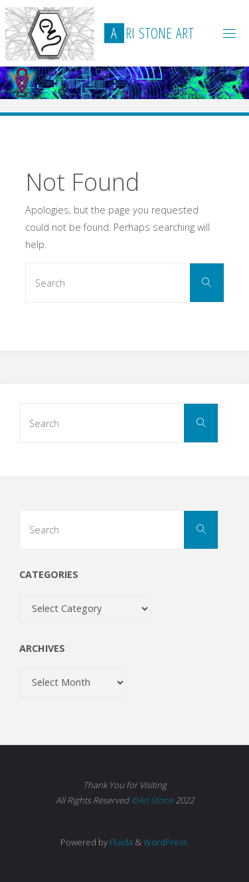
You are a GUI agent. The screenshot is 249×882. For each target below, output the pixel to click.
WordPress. (166, 842)
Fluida (120, 842)
